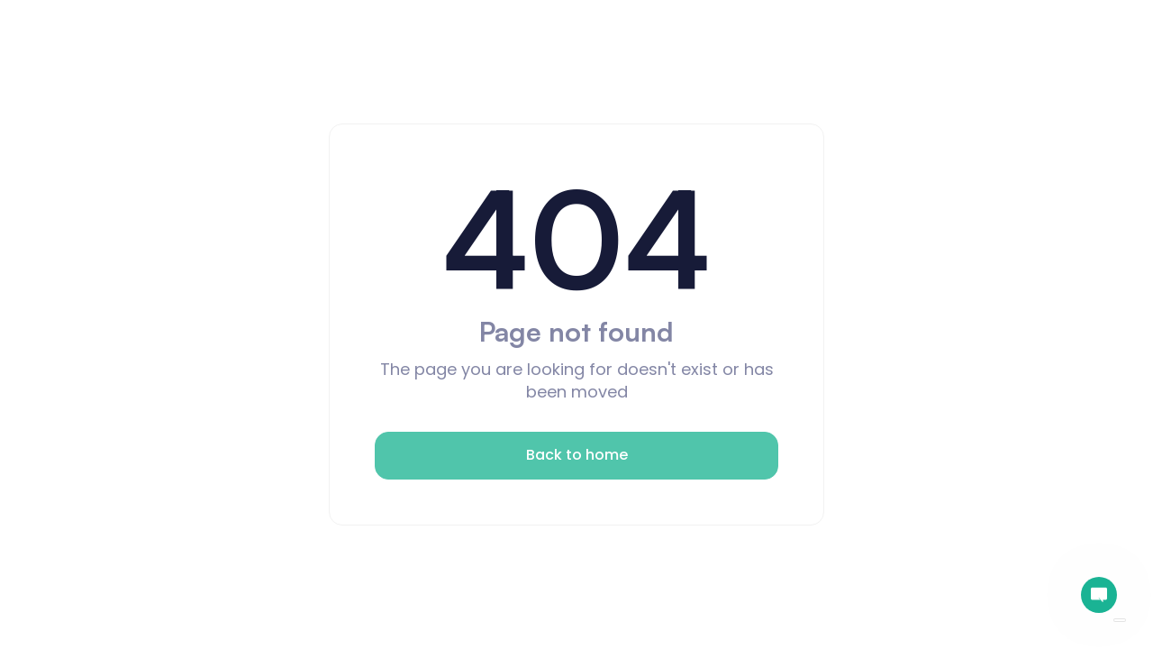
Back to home (577, 454)
